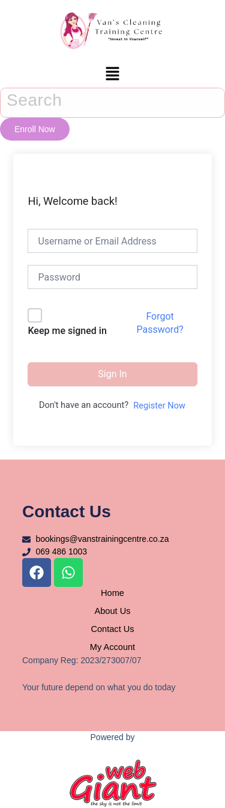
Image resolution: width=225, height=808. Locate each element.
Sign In (112, 374)
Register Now (159, 405)
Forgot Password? (159, 323)
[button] (112, 74)
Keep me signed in (67, 330)
